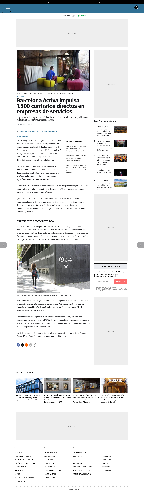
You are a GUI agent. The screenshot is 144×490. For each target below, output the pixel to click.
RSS (74, 460)
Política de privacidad (82, 467)
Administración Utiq (82, 474)
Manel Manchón (22, 136)
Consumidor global (52, 470)
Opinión (17, 474)
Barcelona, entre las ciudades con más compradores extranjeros (42, 2)
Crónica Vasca (50, 456)
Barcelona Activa (34, 132)
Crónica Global (50, 452)
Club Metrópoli (50, 478)
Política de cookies (81, 470)
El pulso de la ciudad (23, 460)
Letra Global (49, 463)
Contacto (77, 456)
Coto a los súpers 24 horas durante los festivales (75, 2)
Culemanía (48, 460)
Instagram (107, 460)
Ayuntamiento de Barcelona (51, 132)
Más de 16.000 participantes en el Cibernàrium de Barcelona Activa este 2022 (76, 148)
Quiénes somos (79, 452)
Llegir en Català (6, 12)
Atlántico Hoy (50, 467)
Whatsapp (106, 470)
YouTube (106, 467)
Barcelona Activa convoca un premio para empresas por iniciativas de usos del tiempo (76, 168)
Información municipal (24, 478)
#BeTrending (19, 481)
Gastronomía (20, 467)
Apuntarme (121, 282)
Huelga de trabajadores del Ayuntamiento (102, 2)
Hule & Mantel (50, 474)
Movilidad (18, 452)
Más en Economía (24, 373)
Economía (20, 96)
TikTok (105, 463)
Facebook (106, 456)
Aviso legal (78, 463)
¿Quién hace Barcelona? (24, 463)
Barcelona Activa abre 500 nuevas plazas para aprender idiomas (76, 158)
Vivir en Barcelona (22, 456)
